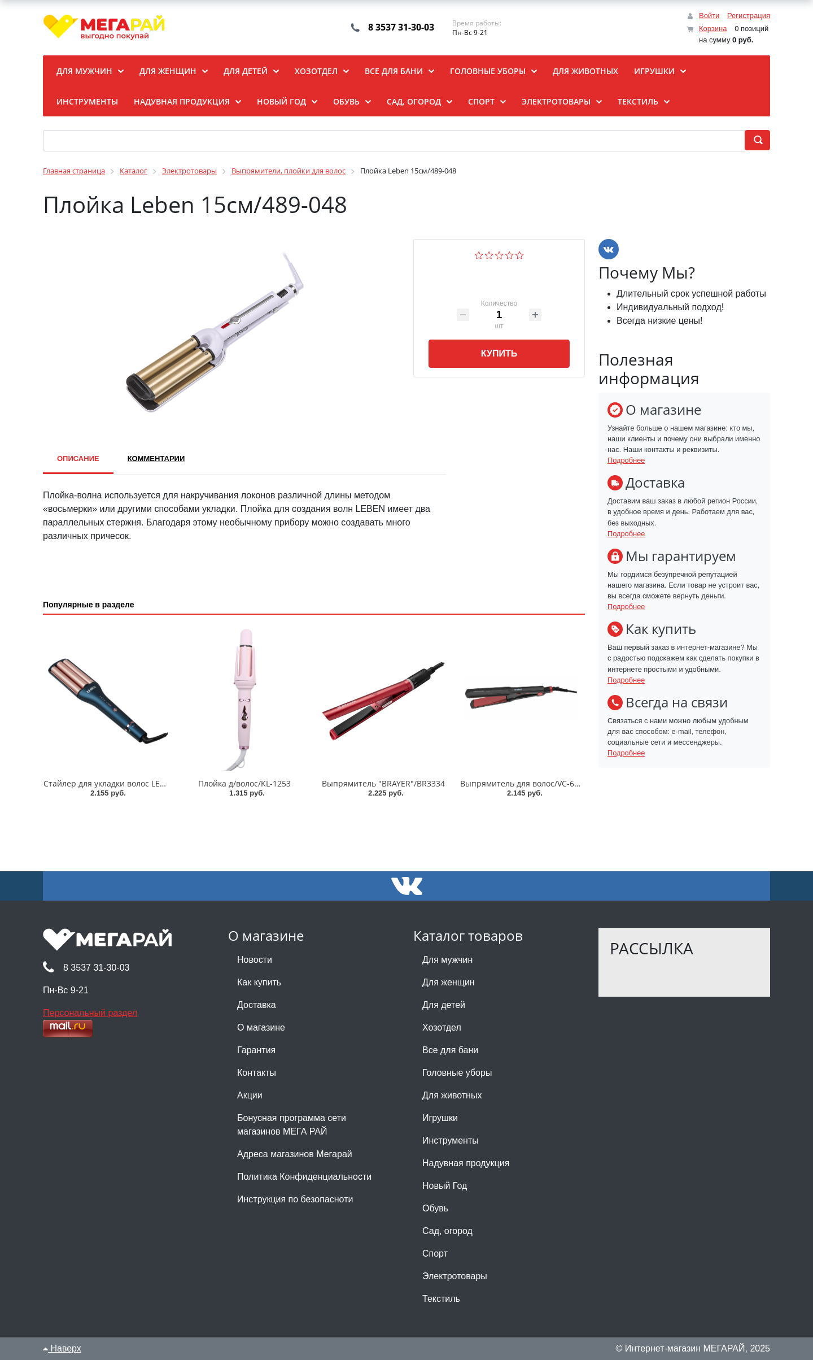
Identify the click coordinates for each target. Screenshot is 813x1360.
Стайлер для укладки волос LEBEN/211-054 (125, 783)
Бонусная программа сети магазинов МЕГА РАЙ (291, 1124)
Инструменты (450, 1140)
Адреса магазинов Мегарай (294, 1154)
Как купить (259, 982)
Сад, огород (447, 1231)
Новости (254, 959)
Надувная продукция (465, 1163)
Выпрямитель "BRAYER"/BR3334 (383, 783)
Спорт (435, 1253)
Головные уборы (457, 1072)
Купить (499, 353)
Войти (709, 15)
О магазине (261, 1027)
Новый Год (444, 1185)
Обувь (435, 1208)
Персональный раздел (90, 1013)
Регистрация (748, 15)
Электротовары (454, 1276)
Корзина (713, 28)
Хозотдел (441, 1027)
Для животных (452, 1095)
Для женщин (448, 982)
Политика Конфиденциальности (304, 1176)
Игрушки (440, 1118)
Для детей (443, 1005)
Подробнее (626, 460)
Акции (250, 1095)
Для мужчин (447, 959)
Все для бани (450, 1050)
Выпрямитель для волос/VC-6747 (524, 783)
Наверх (62, 1348)
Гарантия (256, 1050)
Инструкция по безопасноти (295, 1199)
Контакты (256, 1072)
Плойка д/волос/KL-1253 (244, 783)
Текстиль (441, 1298)
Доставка (256, 1005)
